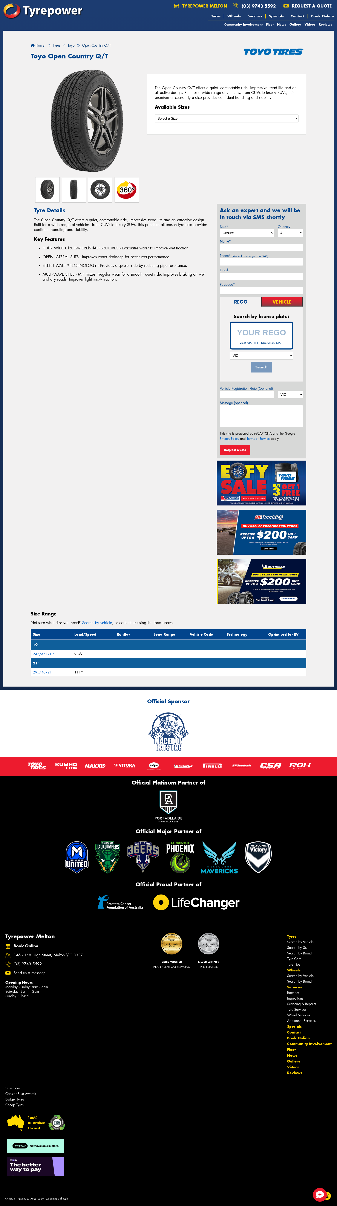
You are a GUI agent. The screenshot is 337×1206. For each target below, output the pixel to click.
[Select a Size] (227, 118)
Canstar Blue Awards (20, 1094)
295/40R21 (42, 672)
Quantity (284, 226)
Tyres (216, 16)
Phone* (244, 255)
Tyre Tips (293, 964)
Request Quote (235, 450)
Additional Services (301, 1020)
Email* (225, 270)
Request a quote (307, 6)
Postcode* (227, 284)
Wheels (234, 16)
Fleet (270, 24)
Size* (224, 226)
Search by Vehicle (300, 942)
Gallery (295, 24)
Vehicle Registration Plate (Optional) (246, 388)
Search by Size (298, 947)
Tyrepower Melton (200, 6)
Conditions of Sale (57, 1199)
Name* (225, 241)
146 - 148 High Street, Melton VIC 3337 (48, 955)
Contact (297, 16)
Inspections (295, 998)
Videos (310, 24)
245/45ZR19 (43, 654)
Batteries (293, 993)
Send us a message (30, 973)
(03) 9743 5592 (259, 6)
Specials (276, 16)
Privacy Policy (229, 439)
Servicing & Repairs (301, 1004)
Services (255, 16)
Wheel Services (298, 1015)
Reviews (325, 24)
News (281, 24)
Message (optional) (234, 403)
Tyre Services (296, 1009)
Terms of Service (258, 439)
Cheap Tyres (14, 1105)
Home (37, 45)
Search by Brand (299, 953)
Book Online (322, 16)
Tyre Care (294, 959)
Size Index (13, 1088)
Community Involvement (243, 24)
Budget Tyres (14, 1099)
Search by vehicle (97, 622)
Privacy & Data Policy (31, 1199)
